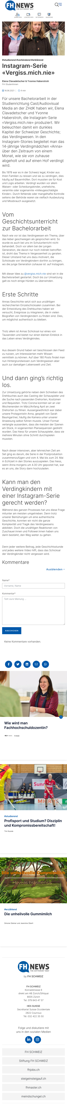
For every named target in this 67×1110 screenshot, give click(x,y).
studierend (9, 59)
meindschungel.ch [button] (33, 1096)
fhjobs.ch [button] (33, 1069)
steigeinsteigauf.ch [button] (33, 1078)
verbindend (23, 59)
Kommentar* (8, 593)
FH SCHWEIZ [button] (33, 1052)
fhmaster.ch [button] (33, 1087)
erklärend (37, 59)
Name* (6, 580)
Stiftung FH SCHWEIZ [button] (33, 1061)
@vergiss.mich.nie (35, 273)
